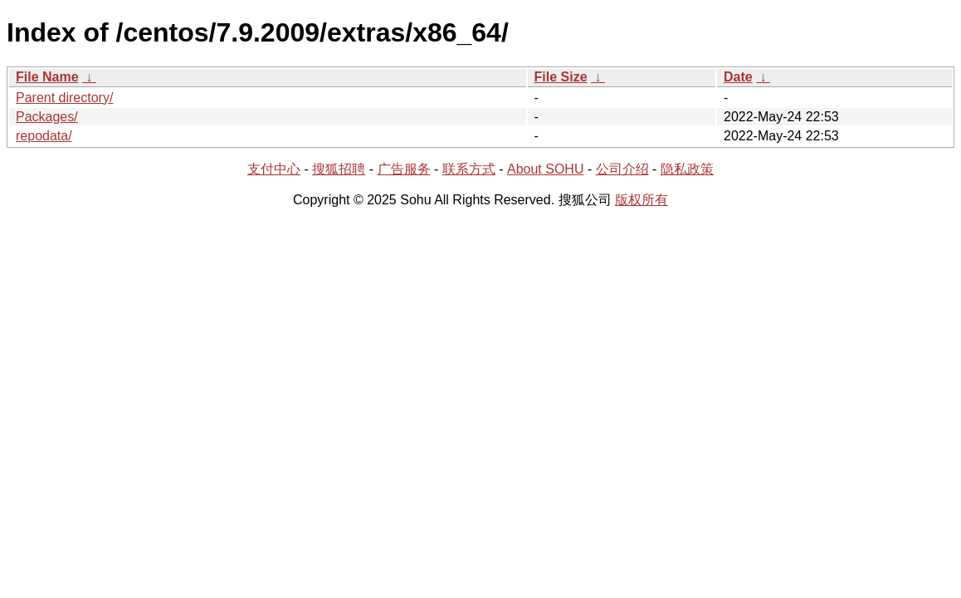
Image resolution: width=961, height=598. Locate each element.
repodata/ (44, 136)
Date (738, 77)
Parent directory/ (64, 98)
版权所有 (641, 200)
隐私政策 (687, 169)
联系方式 (468, 169)
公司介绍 (622, 169)
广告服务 (404, 169)
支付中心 (273, 169)
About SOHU (545, 169)
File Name (47, 77)
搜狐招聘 (338, 169)
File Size (561, 77)
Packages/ (47, 117)
